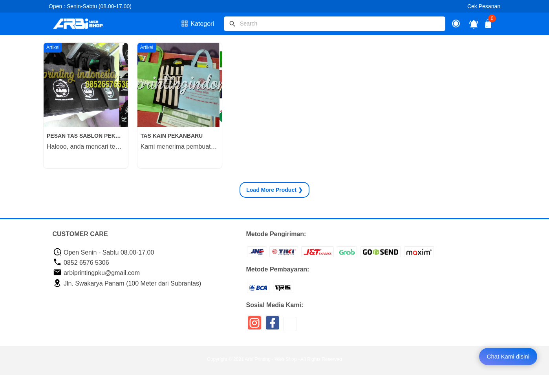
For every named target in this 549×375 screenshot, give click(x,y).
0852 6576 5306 (81, 262)
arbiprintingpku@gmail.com (96, 272)
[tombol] (232, 24)
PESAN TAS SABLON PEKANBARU (86, 136)
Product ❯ (274, 190)
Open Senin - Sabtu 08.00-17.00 (103, 252)
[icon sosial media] (254, 325)
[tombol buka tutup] (488, 25)
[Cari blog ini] (334, 24)
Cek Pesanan (483, 6)
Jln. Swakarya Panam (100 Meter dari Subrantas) (127, 283)
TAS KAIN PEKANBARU (172, 136)
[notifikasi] (474, 23)
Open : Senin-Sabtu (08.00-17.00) (90, 6)
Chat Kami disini (508, 356)
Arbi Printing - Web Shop (271, 359)
